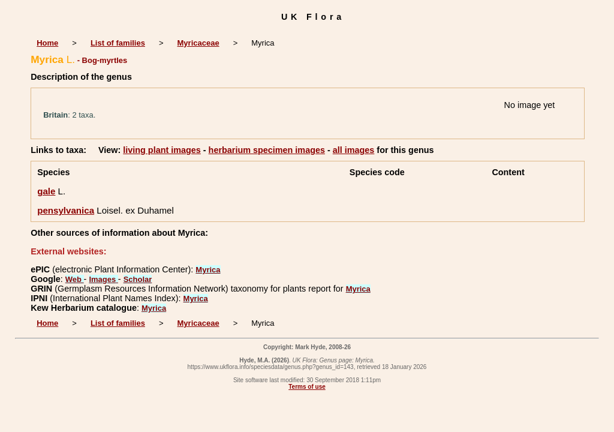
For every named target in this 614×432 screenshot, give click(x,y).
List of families (118, 42)
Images (103, 279)
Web (74, 279)
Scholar (138, 279)
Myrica (207, 269)
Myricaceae (198, 42)
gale (46, 191)
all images (354, 150)
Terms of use (307, 386)
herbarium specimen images (267, 150)
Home (47, 42)
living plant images (162, 150)
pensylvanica (65, 210)
